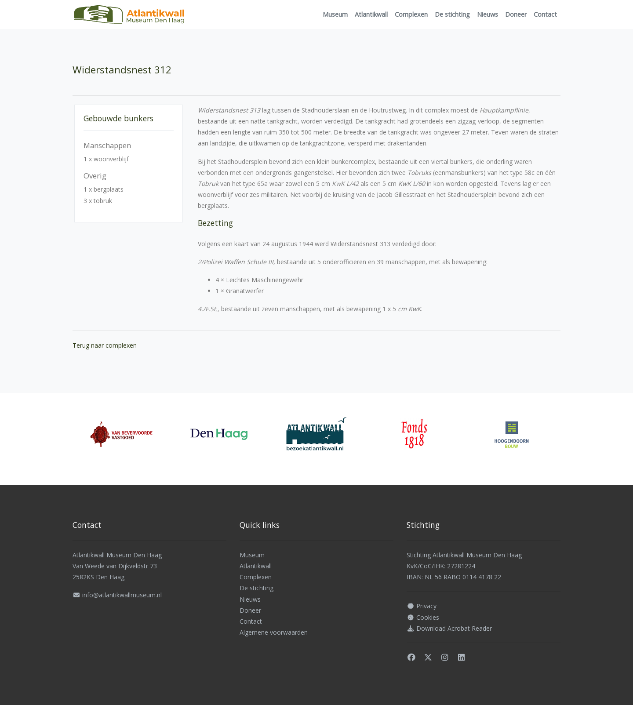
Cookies (427, 617)
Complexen (411, 14)
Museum (335, 14)
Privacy (426, 606)
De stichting (452, 14)
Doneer (516, 14)
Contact (545, 14)
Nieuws (487, 14)
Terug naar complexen (105, 345)
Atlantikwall (371, 14)
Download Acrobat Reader (454, 628)
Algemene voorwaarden (274, 632)
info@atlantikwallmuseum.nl (122, 595)
